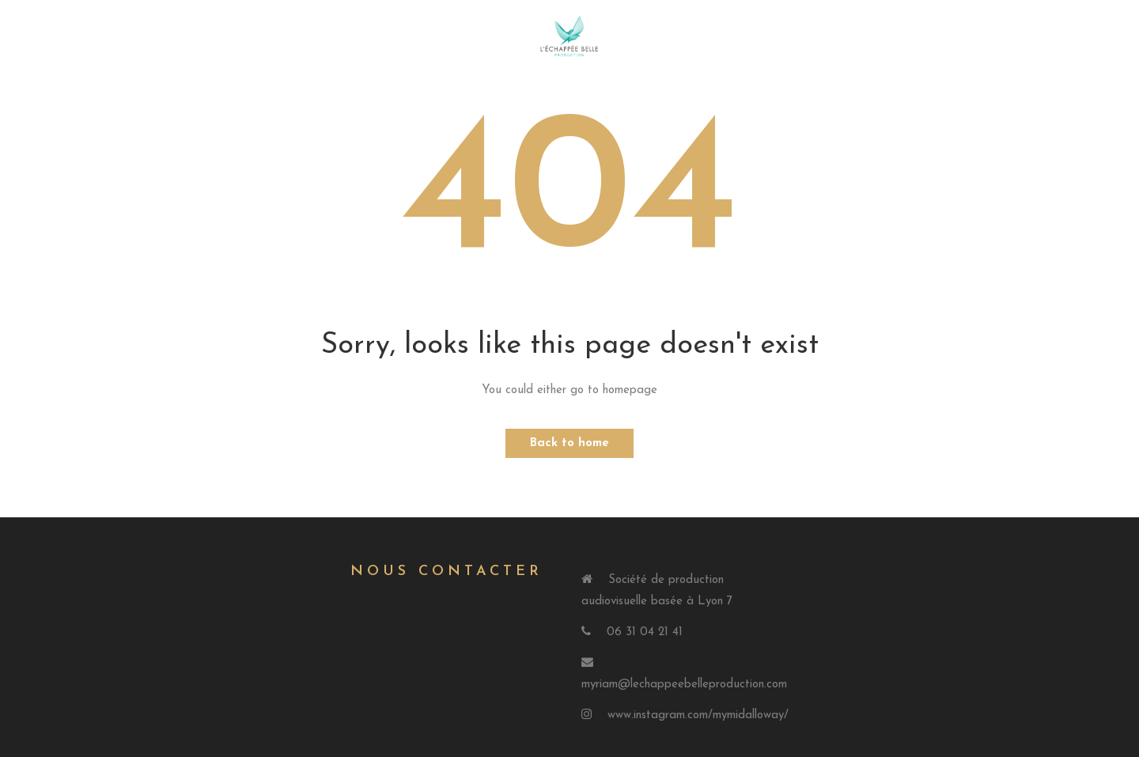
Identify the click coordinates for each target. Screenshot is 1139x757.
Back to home (569, 443)
